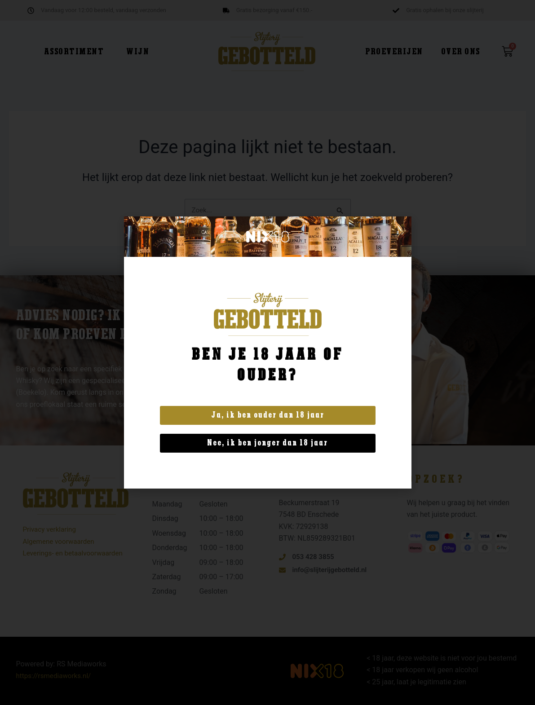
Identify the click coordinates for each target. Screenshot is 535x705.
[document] (267, 352)
